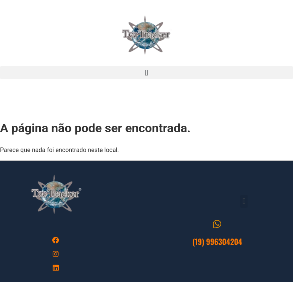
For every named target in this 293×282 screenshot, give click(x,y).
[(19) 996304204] (217, 224)
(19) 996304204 (217, 241)
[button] (146, 72)
